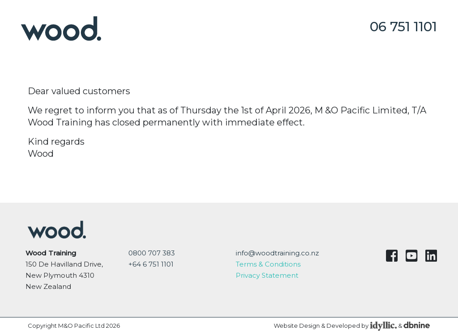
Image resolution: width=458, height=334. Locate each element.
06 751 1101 (403, 27)
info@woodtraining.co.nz (277, 253)
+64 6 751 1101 (151, 264)
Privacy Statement (267, 275)
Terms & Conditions (268, 264)
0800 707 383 (151, 253)
